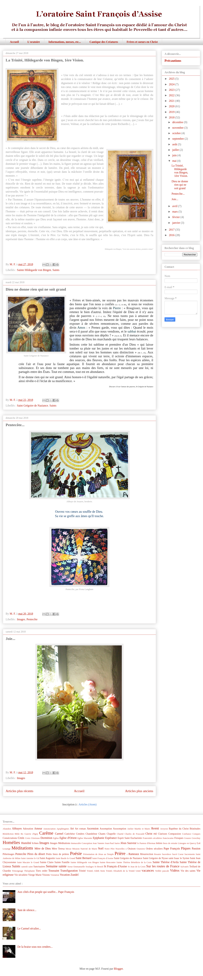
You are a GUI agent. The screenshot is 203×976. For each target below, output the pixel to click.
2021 (172, 100)
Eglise (56, 838)
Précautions (173, 60)
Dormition (46, 837)
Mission (75, 849)
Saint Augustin (47, 858)
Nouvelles (120, 849)
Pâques (185, 848)
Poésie (76, 853)
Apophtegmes (62, 829)
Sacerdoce (166, 854)
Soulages (90, 866)
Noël (100, 848)
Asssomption (119, 828)
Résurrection (146, 854)
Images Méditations (60, 843)
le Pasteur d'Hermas (146, 843)
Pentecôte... (15, 425)
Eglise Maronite (84, 838)
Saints (55, 269)
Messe (68, 849)
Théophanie (29, 871)
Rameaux (134, 853)
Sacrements (189, 854)
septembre (178, 138)
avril (175, 206)
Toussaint (53, 870)
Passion (196, 848)
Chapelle (111, 833)
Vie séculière (21, 874)
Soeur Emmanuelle (76, 866)
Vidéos (174, 870)
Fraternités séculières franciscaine (158, 838)
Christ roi (151, 833)
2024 (172, 84)
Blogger (118, 968)
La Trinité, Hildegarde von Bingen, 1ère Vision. (45, 60)
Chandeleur (91, 833)
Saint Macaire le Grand (28, 862)
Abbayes (17, 828)
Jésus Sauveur (128, 843)
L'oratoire (34, 41)
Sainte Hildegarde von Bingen (34, 269)
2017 (172, 229)
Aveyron (164, 829)
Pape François (172, 848)
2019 (172, 111)
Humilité (26, 843)
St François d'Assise (115, 866)
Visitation (54, 875)
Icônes (35, 843)
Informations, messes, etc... (65, 41)
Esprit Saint (124, 838)
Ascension (93, 828)
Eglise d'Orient (68, 837)
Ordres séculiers (154, 848)
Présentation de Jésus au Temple (98, 854)
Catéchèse (70, 833)
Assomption (106, 828)
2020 (172, 106)
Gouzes (187, 838)
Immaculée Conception (81, 843)
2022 (172, 95)
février (176, 217)
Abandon (7, 829)
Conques (196, 834)
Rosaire (157, 854)
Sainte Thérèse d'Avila (165, 862)
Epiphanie (98, 837)
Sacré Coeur (178, 854)
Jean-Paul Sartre (112, 843)
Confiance (186, 834)
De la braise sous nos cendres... (35, 946)
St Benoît (98, 866)
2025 (172, 78)
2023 (172, 89)
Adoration (28, 828)
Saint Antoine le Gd (30, 858)
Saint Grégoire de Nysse (155, 858)
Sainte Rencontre (108, 862)
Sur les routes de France (163, 866)
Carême (46, 833)
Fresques (178, 838)
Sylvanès (184, 866)
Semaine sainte (56, 866)
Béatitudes (195, 828)
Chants (101, 833)
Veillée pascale (162, 871)
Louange (7, 849)
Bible (17, 834)
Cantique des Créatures (103, 41)
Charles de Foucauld (134, 834)
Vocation (65, 874)
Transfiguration (69, 870)
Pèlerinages (8, 854)
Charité (120, 834)
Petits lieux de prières (57, 854)
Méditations (22, 848)
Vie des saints (188, 870)
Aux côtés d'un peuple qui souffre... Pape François (45, 891)
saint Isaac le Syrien (179, 858)
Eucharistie (136, 838)
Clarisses (162, 833)
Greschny (196, 838)
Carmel (59, 833)
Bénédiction (8, 834)
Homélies (11, 842)
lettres (159, 843)
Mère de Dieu (42, 848)
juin (174, 155)
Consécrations (10, 838)
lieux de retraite (170, 843)
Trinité (82, 870)
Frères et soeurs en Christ (142, 41)
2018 (172, 117)
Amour (38, 828)
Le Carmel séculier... (29, 928)
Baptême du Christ (179, 828)
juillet (176, 149)
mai (174, 160)
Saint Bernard (83, 858)
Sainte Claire (46, 862)
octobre (176, 133)
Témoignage (17, 871)
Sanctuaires (39, 866)
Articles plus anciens (139, 791)
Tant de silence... (26, 910)
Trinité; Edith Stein (96, 871)
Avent (155, 828)
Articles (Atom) (88, 804)
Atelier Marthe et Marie (138, 829)
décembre (178, 122)
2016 (172, 235)
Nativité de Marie (88, 849)
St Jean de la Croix (136, 866)
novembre (178, 127)
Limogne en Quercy (187, 843)
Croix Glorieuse (32, 838)
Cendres (80, 833)
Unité (138, 871)
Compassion (174, 833)
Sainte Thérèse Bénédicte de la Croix (134, 862)
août (175, 144)
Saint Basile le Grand (65, 858)
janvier (176, 222)
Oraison (132, 848)
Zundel (74, 874)
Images (21, 619)
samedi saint (27, 866)
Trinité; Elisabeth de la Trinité (120, 871)
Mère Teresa (58, 848)
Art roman (80, 828)
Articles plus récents (19, 791)
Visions (46, 874)
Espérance (111, 837)
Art (72, 828)
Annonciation (49, 829)
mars (175, 211)
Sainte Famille (62, 862)
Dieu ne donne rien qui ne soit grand (36, 289)
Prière (120, 853)
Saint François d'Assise (102, 858)
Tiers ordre (41, 870)
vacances (148, 870)
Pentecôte (31, 619)
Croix (21, 837)
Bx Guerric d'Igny (29, 834)
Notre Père (110, 849)
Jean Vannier (98, 843)
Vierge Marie (34, 874)
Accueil (14, 41)
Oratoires (141, 849)
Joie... (10, 638)
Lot (198, 843)
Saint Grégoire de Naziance (32, 405)
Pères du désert (36, 853)
